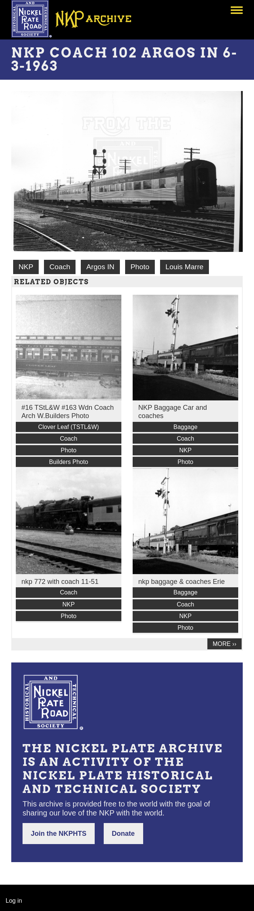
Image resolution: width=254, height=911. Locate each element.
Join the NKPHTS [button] (58, 833)
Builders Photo (68, 462)
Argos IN (100, 267)
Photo (139, 267)
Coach (59, 267)
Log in (14, 900)
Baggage (185, 427)
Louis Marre (184, 267)
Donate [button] (123, 833)
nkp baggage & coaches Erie (181, 581)
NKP (25, 267)
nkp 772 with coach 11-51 (59, 581)
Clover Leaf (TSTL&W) (68, 427)
